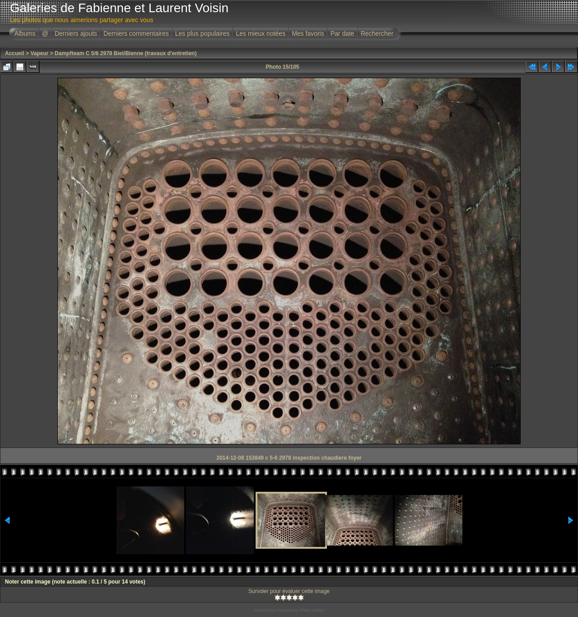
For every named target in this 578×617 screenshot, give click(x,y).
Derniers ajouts (76, 33)
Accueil (14, 53)
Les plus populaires (202, 33)
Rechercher (377, 33)
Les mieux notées (260, 33)
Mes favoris (308, 33)
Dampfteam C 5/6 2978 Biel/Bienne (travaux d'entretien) (125, 53)
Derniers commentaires (136, 33)
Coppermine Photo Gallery (300, 610)
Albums (25, 33)
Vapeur (39, 53)
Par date (342, 33)
